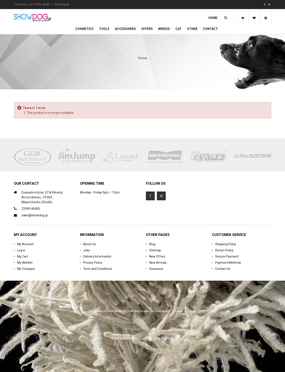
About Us (89, 244)
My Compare (26, 269)
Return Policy (224, 250)
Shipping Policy (225, 244)
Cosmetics (84, 29)
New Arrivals (158, 262)
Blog (152, 244)
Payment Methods (228, 262)
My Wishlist (25, 262)
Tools (104, 29)
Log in (21, 250)
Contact (210, 29)
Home (212, 18)
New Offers (157, 256)
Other (192, 29)
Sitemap (155, 250)
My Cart (22, 256)
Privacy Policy (92, 262)
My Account (25, 244)
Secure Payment (227, 256)
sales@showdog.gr (35, 215)
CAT (178, 29)
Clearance (156, 269)
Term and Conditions (97, 269)
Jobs (86, 250)
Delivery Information (97, 256)
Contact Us (222, 269)
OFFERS (147, 29)
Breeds (164, 29)
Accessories (125, 29)
